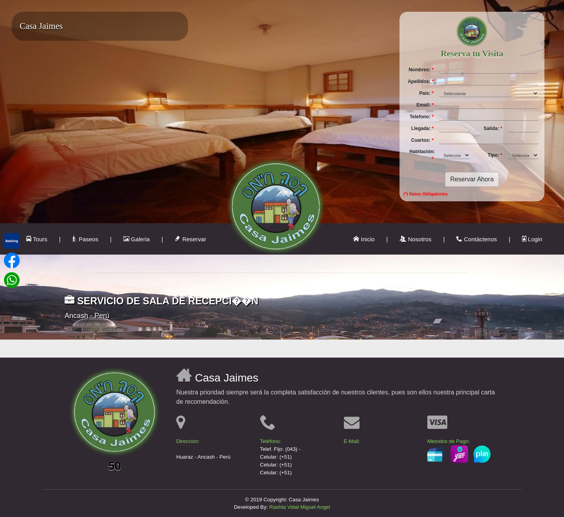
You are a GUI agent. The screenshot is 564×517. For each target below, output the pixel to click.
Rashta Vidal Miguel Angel (299, 507)
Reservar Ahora (472, 179)
